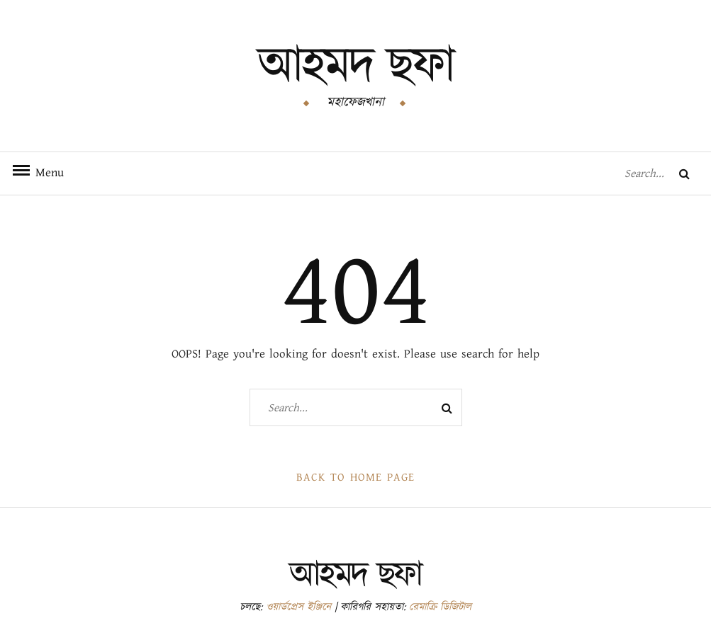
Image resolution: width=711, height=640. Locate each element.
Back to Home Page (355, 477)
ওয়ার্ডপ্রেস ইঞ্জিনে (298, 607)
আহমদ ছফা (356, 67)
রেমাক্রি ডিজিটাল (440, 607)
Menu (42, 172)
